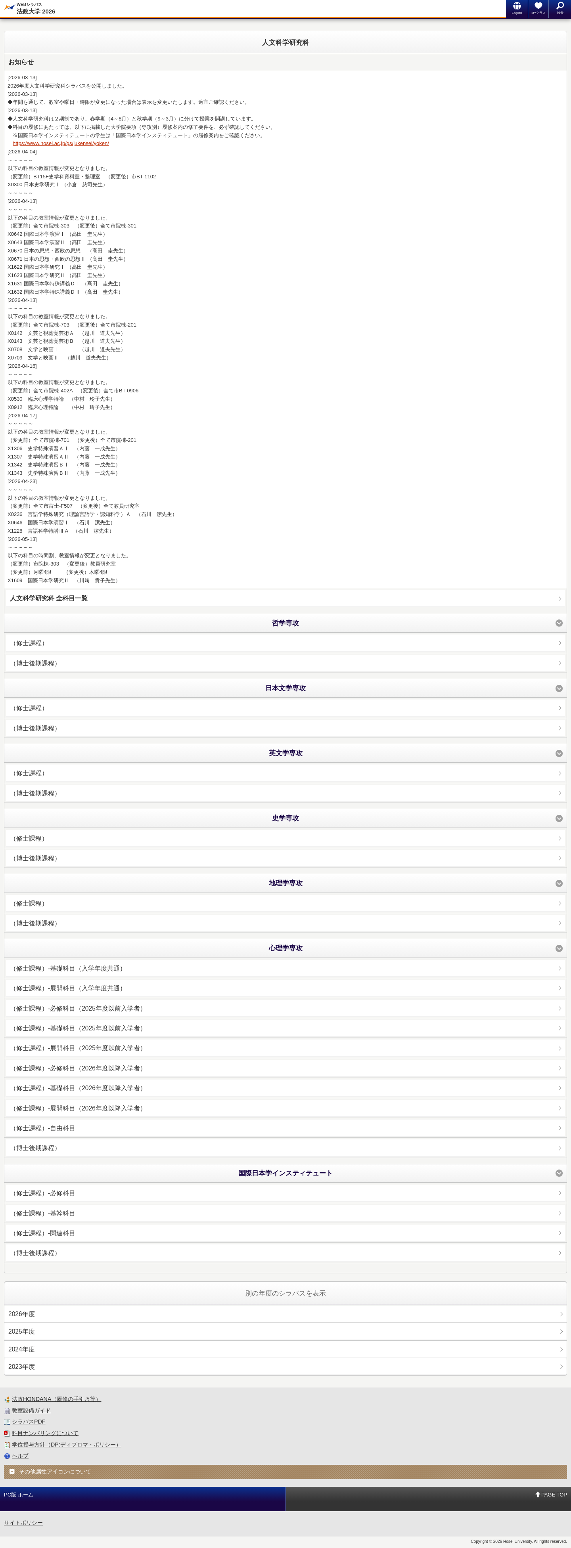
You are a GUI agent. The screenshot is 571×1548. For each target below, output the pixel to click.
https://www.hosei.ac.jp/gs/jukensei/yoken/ (61, 143)
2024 (21, 1349)
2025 (21, 1331)
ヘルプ (20, 1455)
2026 (21, 1314)
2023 (21, 1366)
